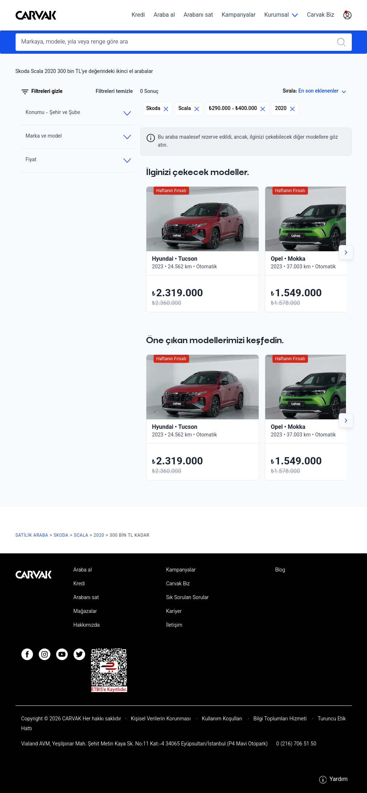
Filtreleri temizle (114, 92)
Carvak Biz (320, 15)
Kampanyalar (238, 15)
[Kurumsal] (281, 15)
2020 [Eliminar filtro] (285, 109)
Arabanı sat (198, 15)
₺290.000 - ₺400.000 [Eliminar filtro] (237, 109)
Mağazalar (85, 612)
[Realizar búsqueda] (343, 42)
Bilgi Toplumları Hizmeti (280, 719)
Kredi (138, 15)
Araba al (164, 15)
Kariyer (174, 612)
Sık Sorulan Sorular (187, 598)
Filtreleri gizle (42, 92)
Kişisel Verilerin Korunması (161, 719)
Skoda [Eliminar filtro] (157, 109)
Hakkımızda (86, 626)
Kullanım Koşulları (222, 719)
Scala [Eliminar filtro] (188, 109)
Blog (280, 570)
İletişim (174, 626)
